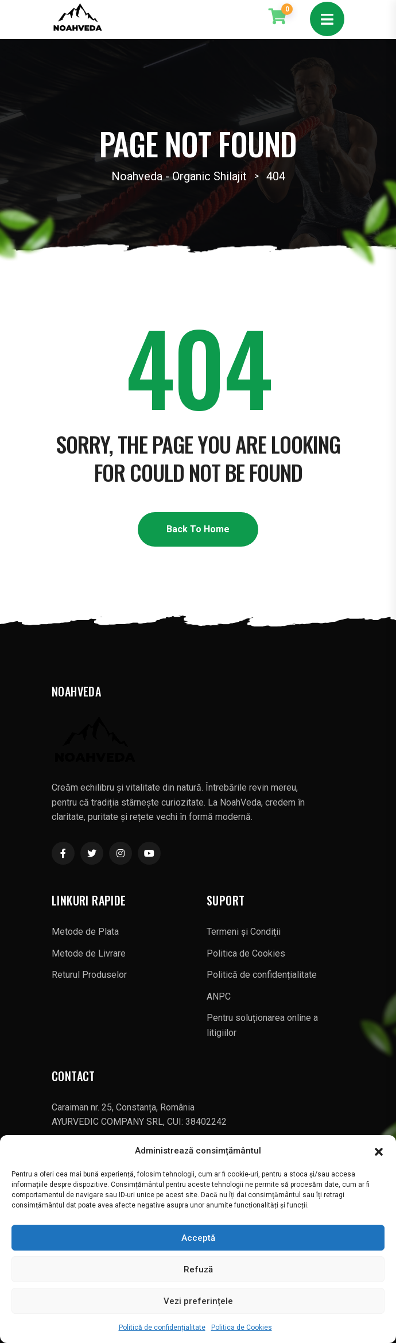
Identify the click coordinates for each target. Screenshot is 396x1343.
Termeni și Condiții (244, 931)
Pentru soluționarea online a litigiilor (262, 1025)
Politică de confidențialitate (162, 1327)
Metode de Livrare (89, 953)
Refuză (198, 1269)
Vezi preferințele (198, 1301)
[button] (379, 1150)
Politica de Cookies (241, 1327)
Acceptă (198, 1238)
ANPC (219, 996)
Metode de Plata (85, 931)
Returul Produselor (89, 974)
